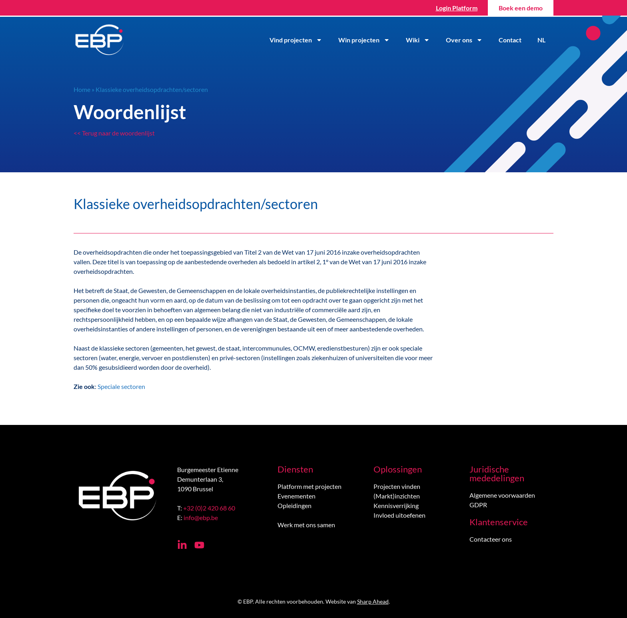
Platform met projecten (309, 486)
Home (82, 89)
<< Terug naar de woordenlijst (114, 133)
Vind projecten (296, 40)
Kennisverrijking (396, 505)
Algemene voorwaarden (502, 495)
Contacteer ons (490, 539)
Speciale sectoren (121, 386)
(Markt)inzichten (396, 496)
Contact (510, 40)
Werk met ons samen (306, 524)
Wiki (418, 40)
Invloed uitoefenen (399, 515)
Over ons (464, 40)
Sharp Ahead (373, 601)
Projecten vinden (396, 486)
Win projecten (364, 40)
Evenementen (296, 496)
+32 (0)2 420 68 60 (209, 508)
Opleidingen (295, 505)
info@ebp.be (201, 517)
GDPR (478, 504)
